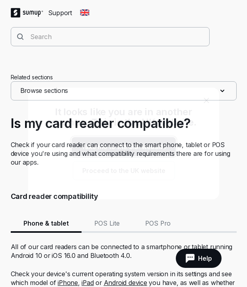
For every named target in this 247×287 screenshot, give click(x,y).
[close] (206, 100)
